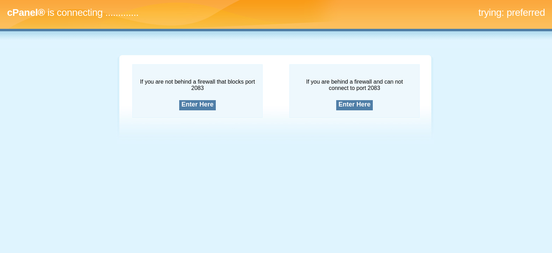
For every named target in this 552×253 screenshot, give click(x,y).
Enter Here (198, 104)
